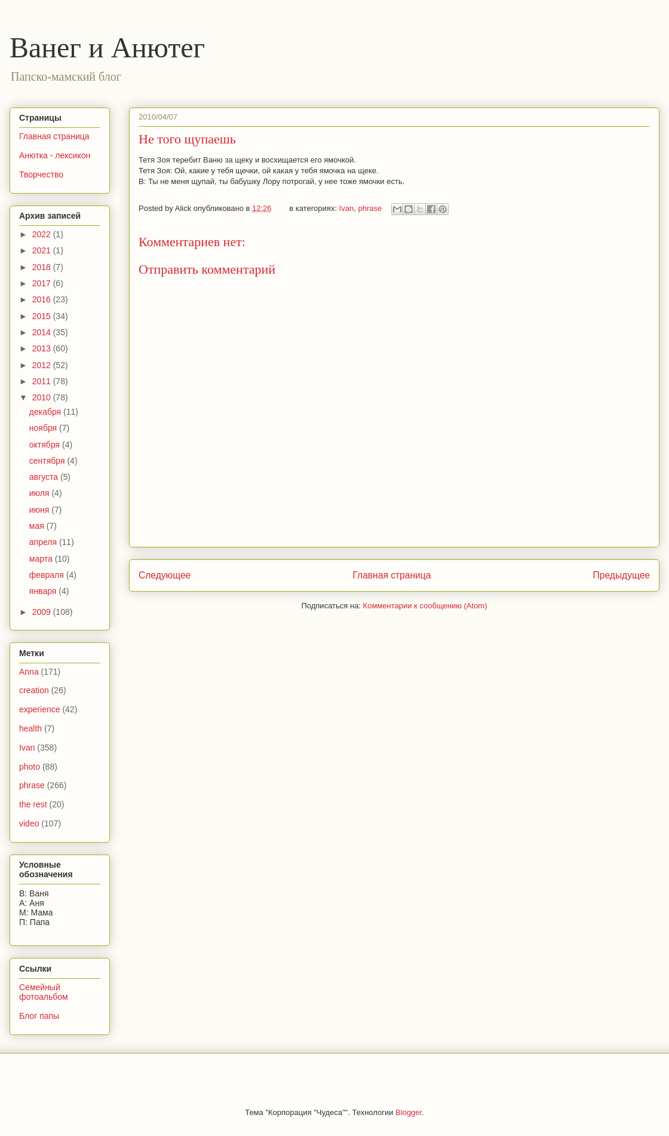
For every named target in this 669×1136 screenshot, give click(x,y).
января (44, 591)
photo (29, 766)
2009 (42, 612)
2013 (42, 348)
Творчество (41, 174)
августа (44, 477)
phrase (370, 208)
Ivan (346, 208)
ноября (44, 428)
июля (40, 493)
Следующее (165, 575)
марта (42, 559)
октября (45, 444)
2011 (42, 381)
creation (34, 690)
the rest (33, 804)
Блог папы (39, 1016)
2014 (42, 332)
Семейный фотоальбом (43, 992)
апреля (44, 542)
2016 (42, 299)
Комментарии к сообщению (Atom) (425, 605)
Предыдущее (621, 575)
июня (40, 510)
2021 (42, 250)
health (30, 728)
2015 (42, 316)
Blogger (408, 1112)
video (29, 823)
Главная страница (391, 575)
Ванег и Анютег (107, 47)
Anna (29, 671)
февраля (47, 575)
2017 (42, 283)
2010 (42, 397)
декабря (46, 412)
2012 (42, 365)
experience (39, 709)
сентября (48, 461)
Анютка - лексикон (54, 155)
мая (38, 526)
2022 (42, 234)
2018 (42, 267)
